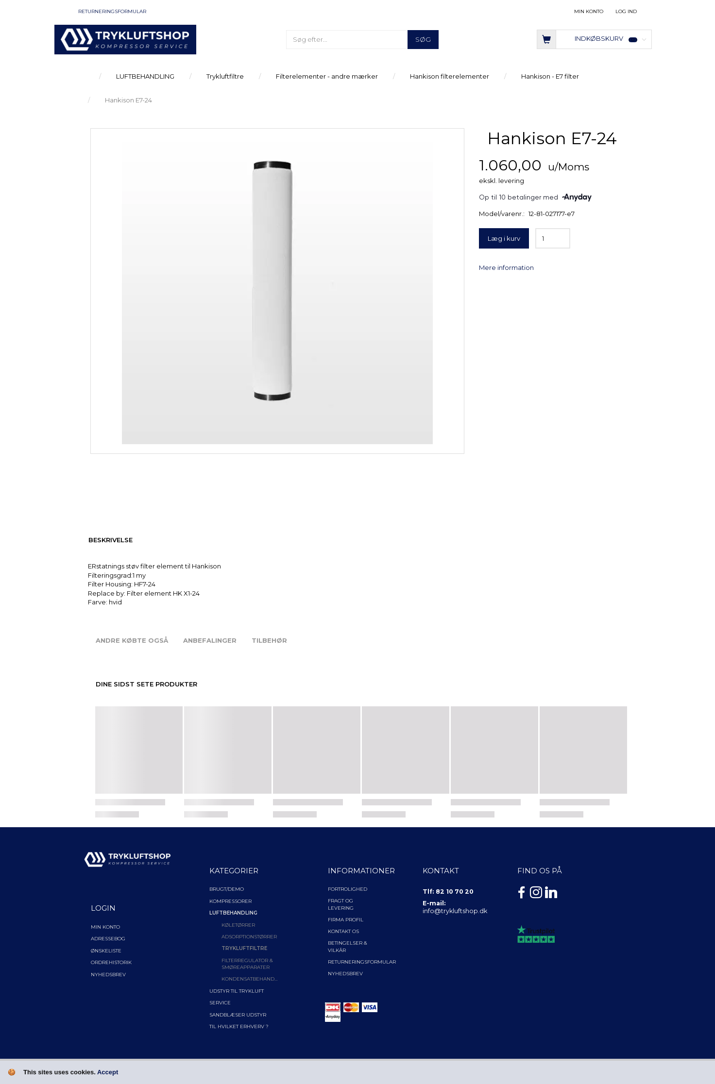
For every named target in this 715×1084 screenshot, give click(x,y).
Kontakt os (343, 931)
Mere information (506, 267)
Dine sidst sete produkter (146, 684)
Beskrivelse (110, 540)
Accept (107, 1072)
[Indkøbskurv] (594, 38)
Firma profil (345, 920)
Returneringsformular (112, 11)
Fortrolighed (347, 889)
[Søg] (423, 39)
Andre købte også (132, 640)
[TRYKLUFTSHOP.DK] (125, 39)
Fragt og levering (341, 904)
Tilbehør (269, 640)
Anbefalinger (210, 640)
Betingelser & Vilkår (347, 946)
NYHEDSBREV (345, 973)
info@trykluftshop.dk (455, 911)
